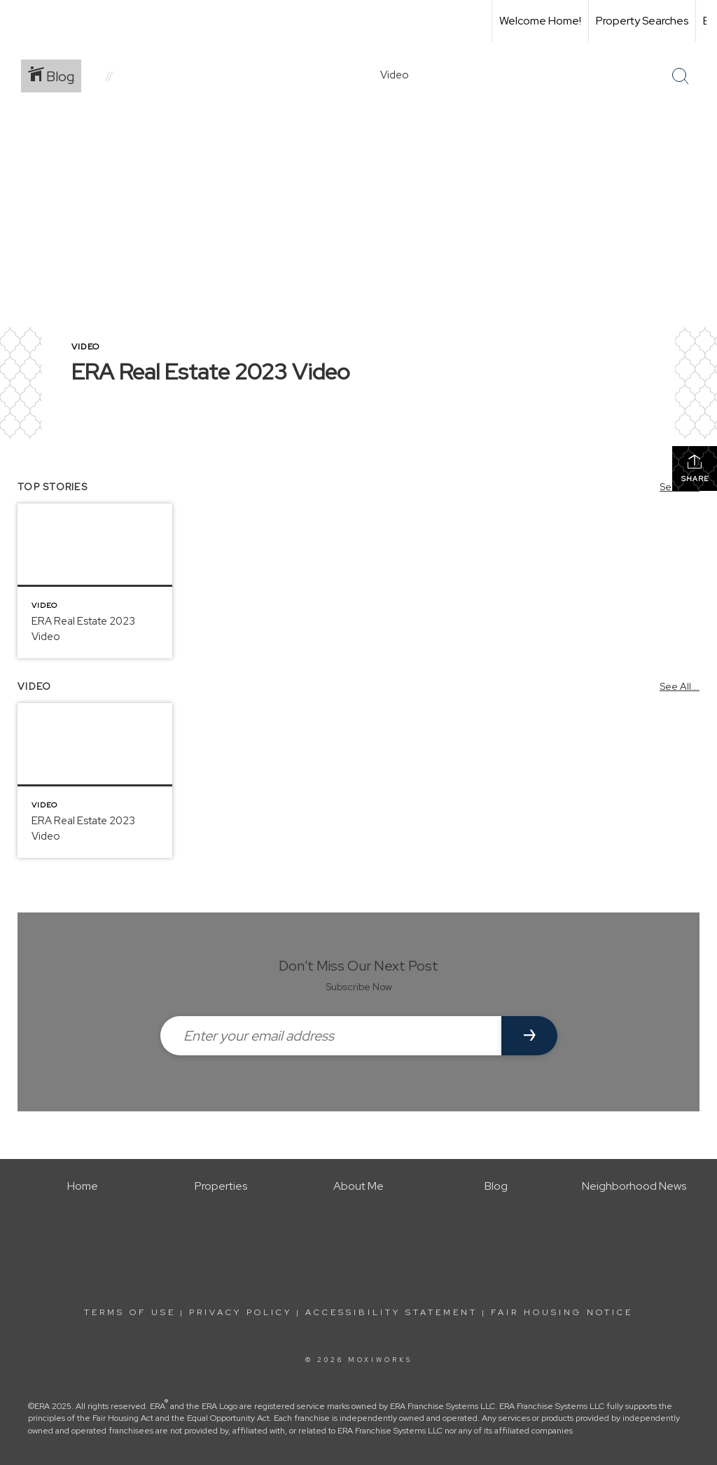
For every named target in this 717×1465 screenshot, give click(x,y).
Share (695, 468)
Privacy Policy (240, 1312)
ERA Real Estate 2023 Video (210, 371)
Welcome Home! (540, 20)
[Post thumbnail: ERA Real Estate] (95, 581)
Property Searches (642, 20)
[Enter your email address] (330, 1035)
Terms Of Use (130, 1312)
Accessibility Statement (391, 1312)
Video (85, 346)
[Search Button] (680, 76)
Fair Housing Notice (562, 1312)
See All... (679, 686)
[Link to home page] (18, 21)
